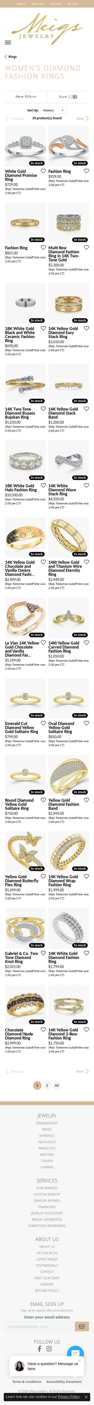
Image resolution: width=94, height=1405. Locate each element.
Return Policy (47, 1290)
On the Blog (47, 1253)
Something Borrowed (47, 1225)
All (57, 1085)
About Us (47, 1246)
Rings (13, 57)
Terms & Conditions (26, 1382)
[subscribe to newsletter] (82, 1326)
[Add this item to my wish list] (42, 171)
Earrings (47, 1135)
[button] (21, 4)
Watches (47, 1154)
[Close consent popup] (86, 1396)
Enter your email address (47, 1316)
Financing (47, 1207)
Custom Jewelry (47, 1194)
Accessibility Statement (63, 1382)
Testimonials (47, 1265)
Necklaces (47, 1142)
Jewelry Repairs (47, 1200)
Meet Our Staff (47, 1278)
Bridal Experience (47, 1219)
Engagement (47, 1123)
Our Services (47, 1188)
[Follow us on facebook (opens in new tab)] (39, 1349)
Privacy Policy (68, 1397)
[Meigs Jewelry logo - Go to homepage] (47, 27)
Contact (47, 1271)
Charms (47, 1167)
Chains (47, 1160)
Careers (47, 1284)
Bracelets (47, 1148)
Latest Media (47, 1259)
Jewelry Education (47, 1213)
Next (80, 118)
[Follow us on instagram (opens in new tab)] (49, 1349)
